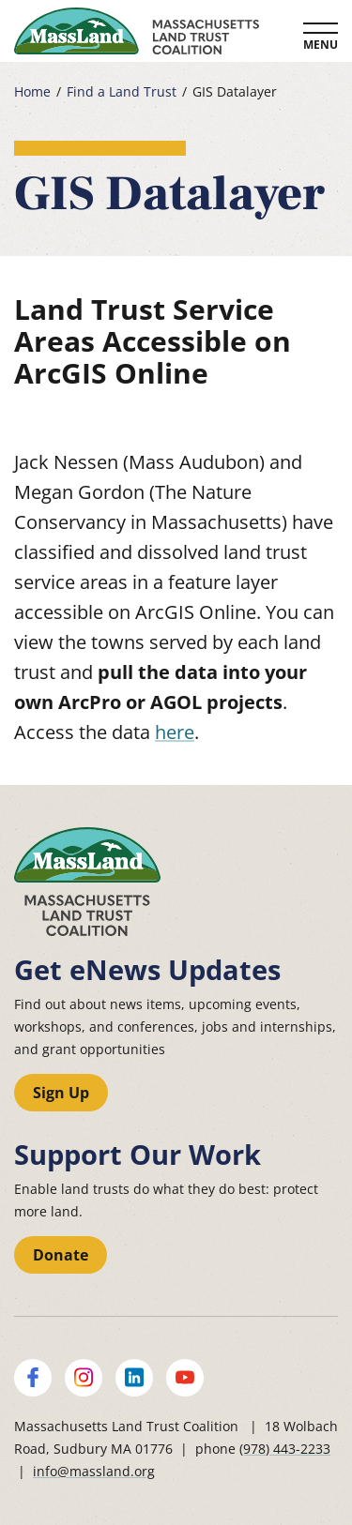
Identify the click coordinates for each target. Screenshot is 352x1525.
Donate (60, 1255)
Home (32, 91)
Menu (320, 45)
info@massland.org (94, 1471)
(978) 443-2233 (284, 1448)
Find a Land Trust (121, 91)
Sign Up (61, 1092)
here (174, 732)
